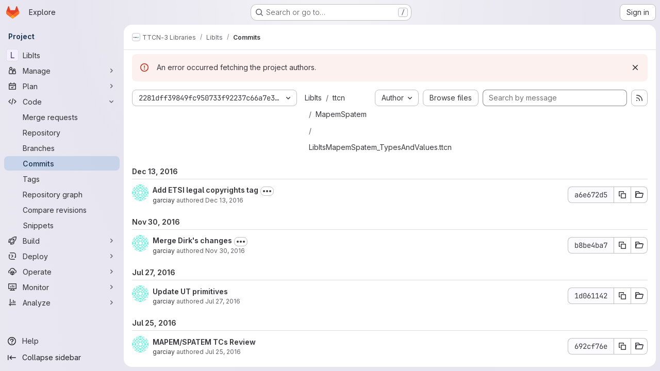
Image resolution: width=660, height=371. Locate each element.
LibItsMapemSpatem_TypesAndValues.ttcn (380, 147)
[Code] (62, 101)
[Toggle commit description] (267, 191)
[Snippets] (62, 225)
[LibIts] (62, 55)
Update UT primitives (190, 291)
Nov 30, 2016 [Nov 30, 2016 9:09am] (225, 251)
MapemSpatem (341, 114)
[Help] (62, 341)
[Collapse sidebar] (62, 357)
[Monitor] (62, 287)
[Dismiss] (635, 67)
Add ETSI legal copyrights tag (205, 189)
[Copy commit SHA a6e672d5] (622, 195)
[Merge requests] (62, 117)
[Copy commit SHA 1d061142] (622, 296)
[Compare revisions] (62, 210)
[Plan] (62, 86)
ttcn (339, 97)
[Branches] (62, 148)
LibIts (313, 97)
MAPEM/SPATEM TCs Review (204, 342)
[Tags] (62, 179)
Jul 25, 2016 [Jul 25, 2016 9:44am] (223, 352)
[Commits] (62, 163)
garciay (164, 200)
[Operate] (62, 271)
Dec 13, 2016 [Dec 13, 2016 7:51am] (224, 200)
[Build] (62, 240)
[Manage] (62, 70)
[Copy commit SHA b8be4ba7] (622, 245)
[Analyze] (62, 302)
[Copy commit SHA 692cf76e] (622, 346)
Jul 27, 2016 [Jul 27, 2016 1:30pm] (222, 301)
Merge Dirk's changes (192, 240)
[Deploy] (62, 256)
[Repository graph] (62, 194)
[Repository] (62, 132)
